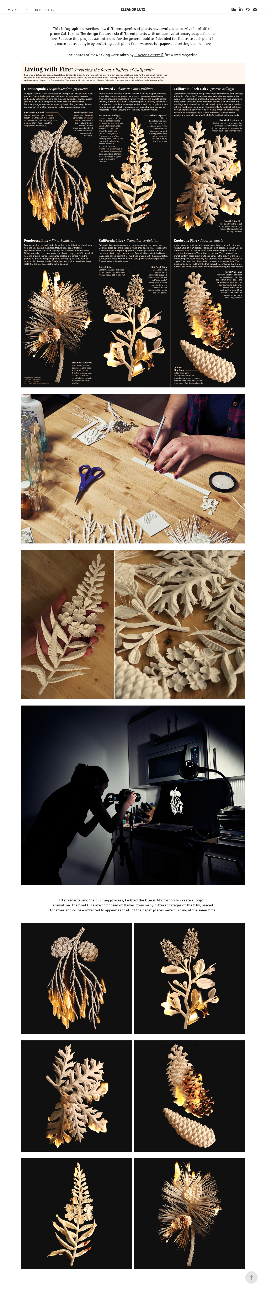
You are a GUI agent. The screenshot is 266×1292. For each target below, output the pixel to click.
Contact (14, 10)
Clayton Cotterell (149, 54)
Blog (50, 10)
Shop (37, 10)
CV (26, 10)
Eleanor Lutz (133, 9)
